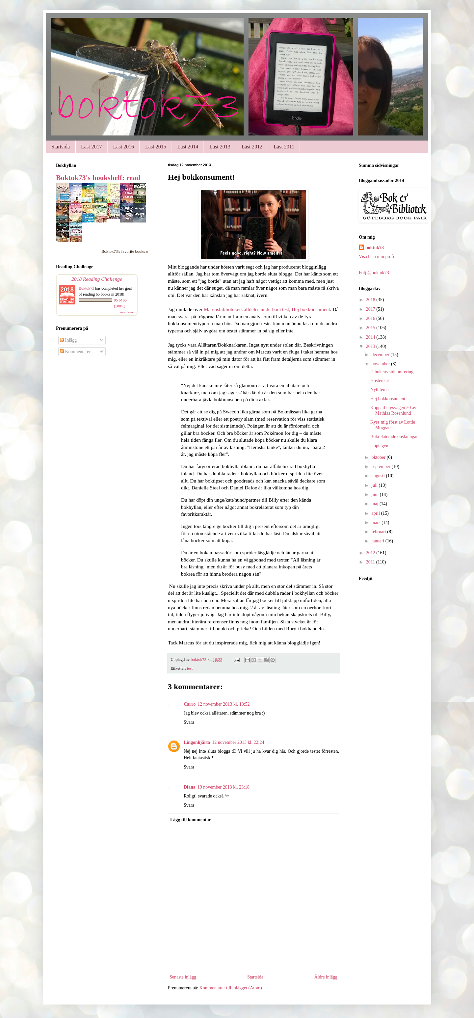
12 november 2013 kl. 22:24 (238, 742)
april (376, 513)
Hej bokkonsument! (388, 398)
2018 (371, 299)
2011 (371, 562)
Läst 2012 (252, 146)
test (190, 668)
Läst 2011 (284, 146)
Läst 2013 (219, 146)
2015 (371, 327)
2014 (371, 337)
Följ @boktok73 (374, 272)
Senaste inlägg (183, 977)
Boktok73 (86, 288)
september (381, 466)
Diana (190, 787)
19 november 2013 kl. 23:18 (224, 787)
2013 (371, 346)
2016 (371, 318)
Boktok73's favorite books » (124, 251)
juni (375, 494)
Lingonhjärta (197, 742)
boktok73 (374, 247)
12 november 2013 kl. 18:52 (224, 704)
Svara (189, 722)
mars (376, 522)
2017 (371, 309)
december (380, 354)
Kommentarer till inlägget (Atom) (230, 987)
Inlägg (68, 340)
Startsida (60, 146)
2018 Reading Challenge (96, 279)
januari (378, 540)
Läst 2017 (91, 146)
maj (375, 503)
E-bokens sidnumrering (391, 371)
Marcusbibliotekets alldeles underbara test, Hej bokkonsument (267, 309)
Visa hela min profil (377, 256)
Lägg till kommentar (190, 819)
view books (127, 312)
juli (375, 485)
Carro (190, 704)
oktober (378, 457)
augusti (378, 475)
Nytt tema (379, 389)
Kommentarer (75, 351)
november (381, 363)
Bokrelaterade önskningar (394, 436)
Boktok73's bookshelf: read (98, 177)
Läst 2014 (187, 146)
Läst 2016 (123, 146)
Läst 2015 (155, 146)
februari (379, 531)
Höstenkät (379, 380)
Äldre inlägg (325, 977)
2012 (371, 552)
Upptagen (379, 445)
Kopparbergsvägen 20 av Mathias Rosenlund (393, 410)
